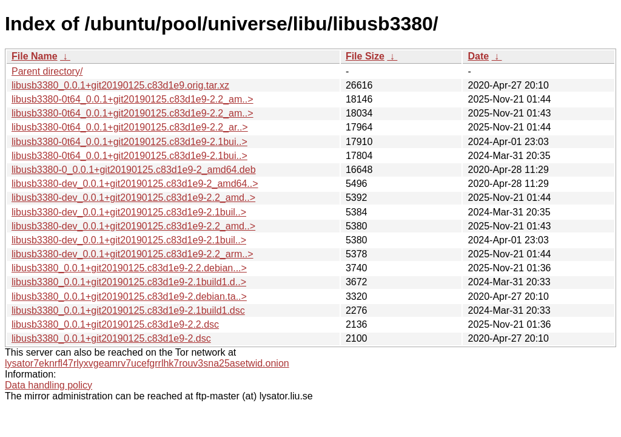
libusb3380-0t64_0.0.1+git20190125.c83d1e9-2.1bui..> (129, 142)
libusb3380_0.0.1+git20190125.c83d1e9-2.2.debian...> (129, 268)
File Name (35, 56)
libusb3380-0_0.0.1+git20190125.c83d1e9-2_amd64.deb (134, 169)
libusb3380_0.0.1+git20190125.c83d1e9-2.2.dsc (115, 324)
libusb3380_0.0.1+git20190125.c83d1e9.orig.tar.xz (120, 85)
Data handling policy (48, 385)
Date (478, 56)
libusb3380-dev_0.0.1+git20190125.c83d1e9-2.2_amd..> (133, 197)
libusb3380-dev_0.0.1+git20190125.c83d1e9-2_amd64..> (135, 183)
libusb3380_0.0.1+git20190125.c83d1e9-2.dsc (111, 338)
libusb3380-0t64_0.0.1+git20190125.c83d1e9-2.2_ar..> (130, 127)
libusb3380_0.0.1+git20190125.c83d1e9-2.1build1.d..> (129, 282)
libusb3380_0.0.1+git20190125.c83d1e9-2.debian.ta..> (129, 296)
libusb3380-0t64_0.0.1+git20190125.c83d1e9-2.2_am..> (132, 99)
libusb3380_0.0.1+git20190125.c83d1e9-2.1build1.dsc (128, 310)
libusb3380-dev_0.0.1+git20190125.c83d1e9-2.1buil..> (129, 212)
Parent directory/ (47, 71)
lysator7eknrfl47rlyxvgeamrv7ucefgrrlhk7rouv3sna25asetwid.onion (147, 363)
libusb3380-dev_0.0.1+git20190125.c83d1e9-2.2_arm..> (132, 254)
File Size (365, 56)
